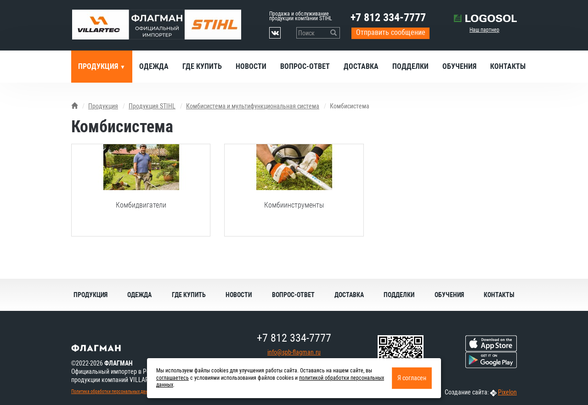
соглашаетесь (172, 378)
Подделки (410, 66)
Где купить (202, 66)
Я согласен (411, 378)
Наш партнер (484, 30)
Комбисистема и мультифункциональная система (252, 106)
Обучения (459, 66)
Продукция (99, 66)
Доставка (361, 66)
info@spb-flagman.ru (294, 352)
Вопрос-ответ (305, 66)
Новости (251, 66)
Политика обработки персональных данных (113, 391)
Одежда (154, 66)
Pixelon (507, 392)
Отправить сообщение (390, 32)
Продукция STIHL (152, 106)
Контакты (508, 66)
